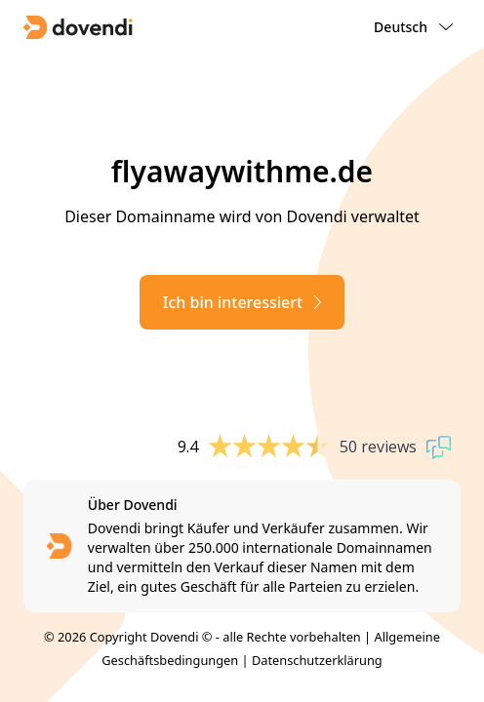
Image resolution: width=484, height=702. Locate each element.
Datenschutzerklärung (317, 660)
